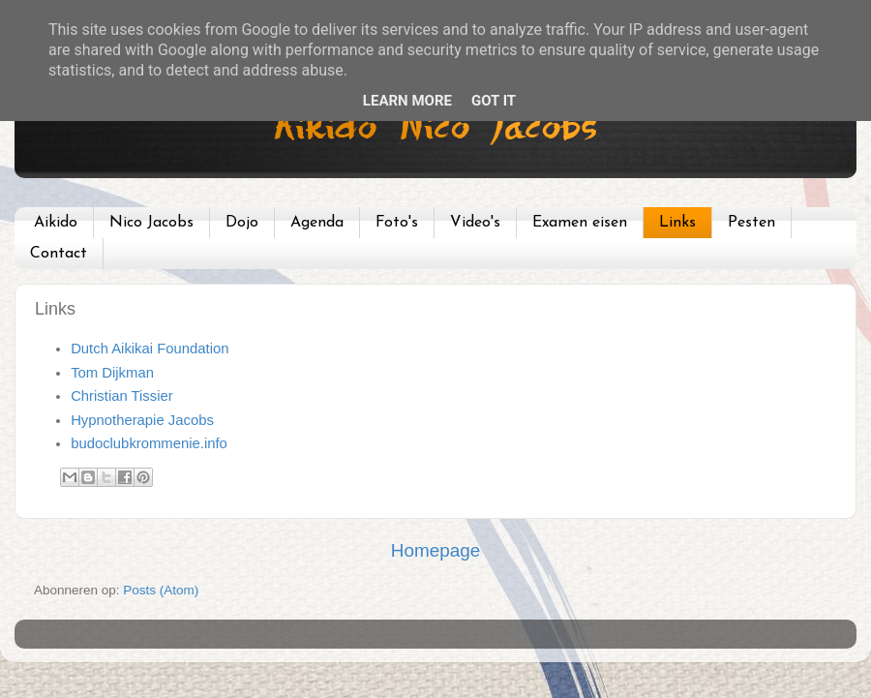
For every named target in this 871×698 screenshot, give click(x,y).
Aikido (55, 222)
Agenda (317, 222)
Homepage (435, 550)
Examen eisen (579, 222)
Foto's (396, 222)
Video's (475, 222)
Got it (493, 100)
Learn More (407, 100)
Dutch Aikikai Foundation (149, 348)
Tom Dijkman (112, 372)
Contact (58, 253)
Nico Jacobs (151, 222)
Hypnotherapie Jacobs (142, 420)
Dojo (241, 222)
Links (677, 222)
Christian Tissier (122, 396)
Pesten (751, 222)
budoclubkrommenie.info (149, 443)
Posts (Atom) (160, 590)
